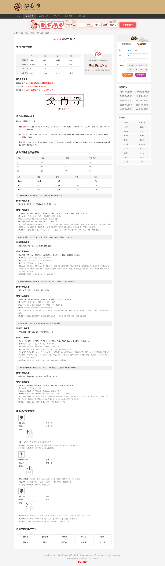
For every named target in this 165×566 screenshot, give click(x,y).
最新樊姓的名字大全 (26, 529)
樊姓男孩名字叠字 (126, 92)
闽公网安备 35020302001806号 (84, 555)
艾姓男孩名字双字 (142, 109)
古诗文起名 (43, 16)
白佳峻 (142, 157)
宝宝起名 (126, 44)
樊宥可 (26, 542)
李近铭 (142, 140)
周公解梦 (69, 16)
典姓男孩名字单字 (126, 109)
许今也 (142, 131)
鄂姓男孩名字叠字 (126, 96)
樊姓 (32, 33)
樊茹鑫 (64, 542)
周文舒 (142, 149)
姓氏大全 (29, 16)
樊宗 (45, 542)
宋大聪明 (142, 144)
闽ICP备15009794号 (65, 555)
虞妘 (126, 157)
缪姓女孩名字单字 (126, 100)
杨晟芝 (142, 136)
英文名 (56, 16)
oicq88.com (101, 555)
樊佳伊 (64, 537)
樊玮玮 (83, 542)
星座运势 (82, 16)
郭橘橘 (126, 122)
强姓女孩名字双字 (126, 105)
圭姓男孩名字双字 (142, 105)
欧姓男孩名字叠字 (142, 96)
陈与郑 (126, 131)
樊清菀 (45, 537)
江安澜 (126, 162)
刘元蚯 (142, 153)
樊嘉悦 (102, 537)
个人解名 (141, 44)
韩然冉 (126, 127)
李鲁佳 (126, 140)
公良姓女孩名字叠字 (142, 92)
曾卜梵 (126, 144)
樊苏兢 (26, 537)
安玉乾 (126, 149)
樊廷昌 (102, 542)
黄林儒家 (142, 122)
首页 (18, 16)
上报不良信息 (82, 562)
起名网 (16, 33)
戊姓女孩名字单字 (142, 100)
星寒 (142, 162)
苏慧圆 (126, 136)
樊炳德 (83, 537)
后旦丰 (126, 153)
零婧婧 (142, 127)
